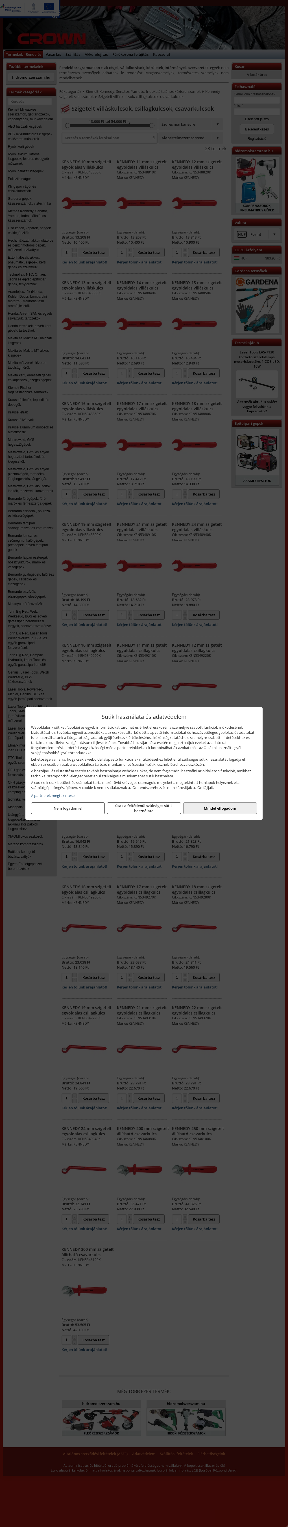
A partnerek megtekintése (53, 795)
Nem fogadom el (68, 808)
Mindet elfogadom (220, 808)
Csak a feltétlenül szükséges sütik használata (144, 808)
